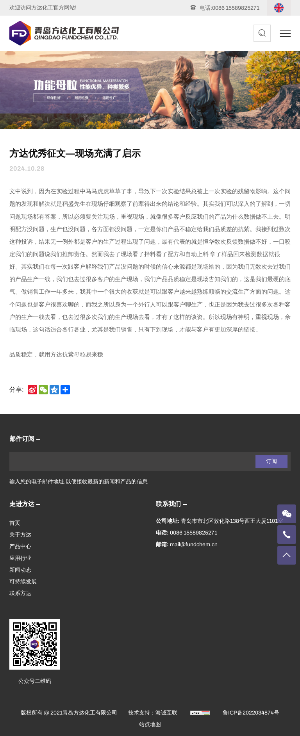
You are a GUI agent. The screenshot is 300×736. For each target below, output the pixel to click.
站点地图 (150, 724)
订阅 (271, 461)
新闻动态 (20, 570)
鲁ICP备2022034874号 (251, 713)
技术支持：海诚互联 (152, 713)
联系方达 (20, 593)
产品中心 (20, 546)
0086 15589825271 (235, 8)
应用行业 (20, 558)
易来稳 (94, 354)
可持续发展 (23, 582)
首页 (14, 523)
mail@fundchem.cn (194, 544)
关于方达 (20, 535)
